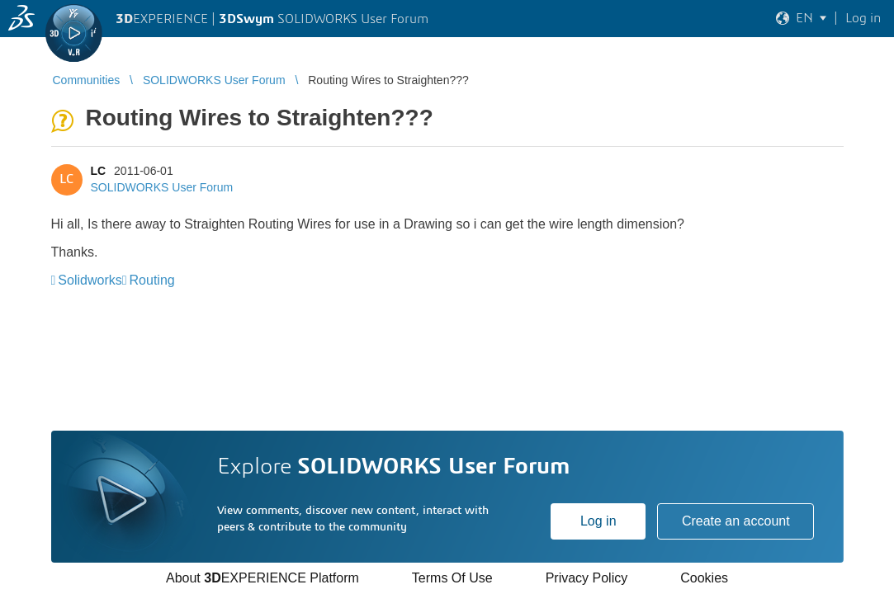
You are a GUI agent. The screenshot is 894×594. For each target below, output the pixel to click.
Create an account (736, 521)
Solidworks (89, 280)
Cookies (704, 578)
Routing (152, 280)
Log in (598, 521)
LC (98, 170)
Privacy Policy (587, 578)
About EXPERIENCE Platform (262, 578)
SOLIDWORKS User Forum (162, 187)
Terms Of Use (452, 578)
